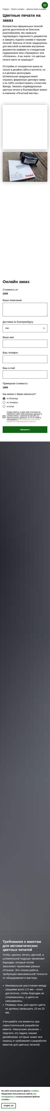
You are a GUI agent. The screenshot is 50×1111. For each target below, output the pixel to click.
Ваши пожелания (12, 300)
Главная (6, 9)
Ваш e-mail (9, 368)
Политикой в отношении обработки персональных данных (23, 420)
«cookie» (35, 1091)
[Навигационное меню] (44, 5)
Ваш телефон (10, 352)
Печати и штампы (17, 9)
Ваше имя (8, 337)
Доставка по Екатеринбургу (18, 322)
